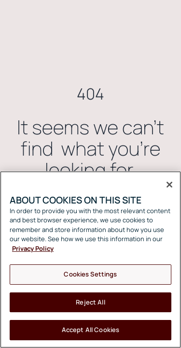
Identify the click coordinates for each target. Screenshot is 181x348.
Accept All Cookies (90, 329)
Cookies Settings (90, 274)
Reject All (90, 302)
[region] (90, 259)
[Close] (169, 184)
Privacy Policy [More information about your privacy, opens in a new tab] (33, 248)
